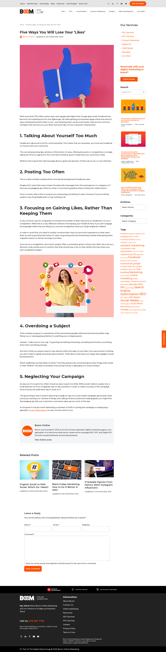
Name (27, 525)
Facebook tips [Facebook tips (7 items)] (126, 264)
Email (56, 525)
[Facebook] (117, 3)
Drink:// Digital (72, 4)
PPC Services (128, 36)
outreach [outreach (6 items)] (142, 281)
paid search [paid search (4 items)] (124, 284)
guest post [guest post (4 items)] (132, 269)
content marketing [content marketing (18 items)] (132, 245)
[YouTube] (126, 3)
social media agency (38, 410)
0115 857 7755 (36, 621)
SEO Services (128, 32)
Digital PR (126, 44)
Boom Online (28, 37)
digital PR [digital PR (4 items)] (140, 254)
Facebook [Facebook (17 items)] (134, 257)
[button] (65, 11)
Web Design (127, 48)
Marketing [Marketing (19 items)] (135, 272)
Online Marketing (70, 609)
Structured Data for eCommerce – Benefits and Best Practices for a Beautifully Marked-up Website (132, 155)
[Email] (121, 3)
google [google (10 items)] (136, 263)
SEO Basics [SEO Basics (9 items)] (134, 297)
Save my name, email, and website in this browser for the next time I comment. (61, 563)
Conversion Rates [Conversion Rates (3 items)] (138, 251)
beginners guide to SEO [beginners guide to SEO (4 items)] (136, 234)
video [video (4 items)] (144, 310)
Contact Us (68, 605)
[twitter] (21, 636)
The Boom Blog (30, 25)
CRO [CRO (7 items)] (134, 254)
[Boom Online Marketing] (33, 11)
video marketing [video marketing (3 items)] (125, 313)
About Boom (69, 601)
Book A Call (83, 4)
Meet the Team (32, 4)
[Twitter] (108, 3)
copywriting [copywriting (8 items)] (126, 254)
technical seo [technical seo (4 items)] (135, 307)
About (22, 4)
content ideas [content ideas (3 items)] (132, 242)
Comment (29, 534)
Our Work (126, 56)
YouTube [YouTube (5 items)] (134, 313)
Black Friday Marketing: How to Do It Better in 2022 (66, 487)
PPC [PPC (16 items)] (122, 287)
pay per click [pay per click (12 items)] (136, 284)
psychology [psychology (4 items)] (130, 288)
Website (86, 525)
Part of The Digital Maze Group (36, 649)
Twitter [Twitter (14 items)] (124, 309)
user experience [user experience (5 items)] (135, 310)
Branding (126, 52)
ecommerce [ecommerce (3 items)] (124, 258)
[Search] (130, 92)
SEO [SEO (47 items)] (142, 294)
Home (22, 25)
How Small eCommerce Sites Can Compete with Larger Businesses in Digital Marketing (133, 190)
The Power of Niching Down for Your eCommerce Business (133, 120)
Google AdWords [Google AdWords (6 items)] (127, 266)
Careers (66, 624)
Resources (60, 4)
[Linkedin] (112, 3)
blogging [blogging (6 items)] (124, 236)
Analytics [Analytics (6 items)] (124, 234)
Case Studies (44, 4)
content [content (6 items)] (123, 242)
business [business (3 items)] (138, 239)
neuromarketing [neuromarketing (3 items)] (125, 275)
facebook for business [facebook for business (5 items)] (128, 260)
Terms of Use (69, 632)
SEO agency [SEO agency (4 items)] (124, 297)
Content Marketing (130, 40)
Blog (53, 4)
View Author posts (43, 440)
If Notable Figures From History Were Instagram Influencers (99, 485)
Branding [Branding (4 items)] (132, 239)
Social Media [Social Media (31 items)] (129, 300)
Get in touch (138, 4)
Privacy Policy (69, 628)
